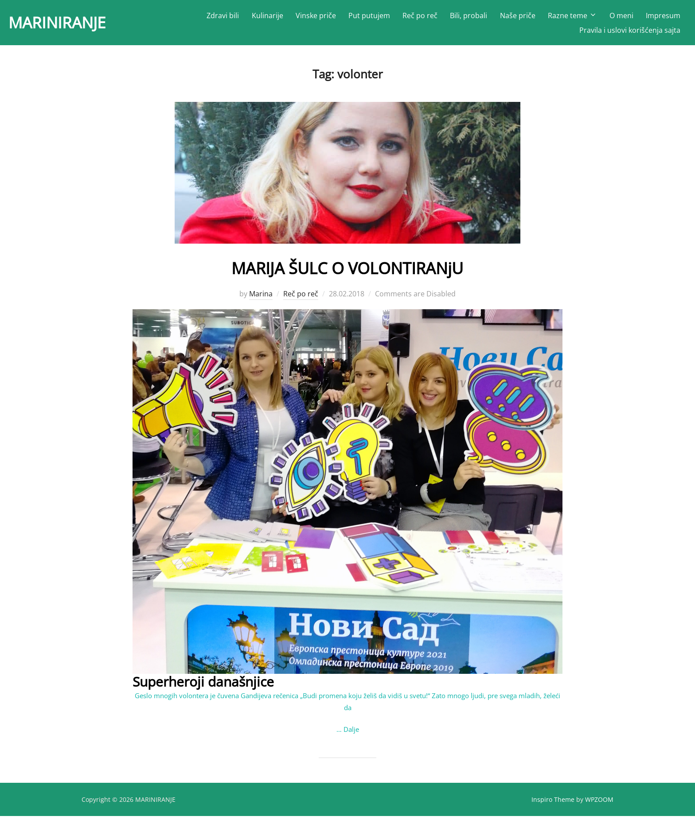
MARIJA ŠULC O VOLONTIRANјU (347, 271)
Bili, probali (469, 18)
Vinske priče (316, 18)
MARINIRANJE (67, 24)
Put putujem (369, 18)
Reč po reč (420, 18)
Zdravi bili (223, 18)
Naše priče (517, 18)
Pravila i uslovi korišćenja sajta (629, 32)
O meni (621, 18)
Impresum (663, 18)
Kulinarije (267, 18)
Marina (261, 298)
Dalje (351, 733)
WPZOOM (599, 803)
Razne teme (572, 18)
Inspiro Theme (552, 803)
